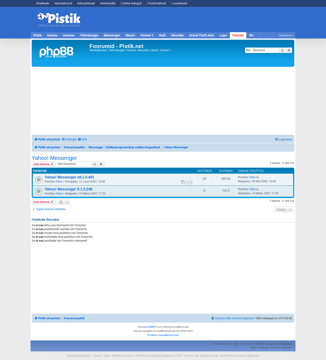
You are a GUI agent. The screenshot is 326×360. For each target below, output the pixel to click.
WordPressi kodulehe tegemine (154, 355)
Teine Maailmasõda (79, 355)
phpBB (149, 327)
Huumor (68, 35)
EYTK (178, 355)
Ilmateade (42, 3)
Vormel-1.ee (191, 355)
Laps (223, 35)
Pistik (37, 35)
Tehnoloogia (89, 35)
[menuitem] (82, 139)
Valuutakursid (63, 3)
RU (251, 35)
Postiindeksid (156, 3)
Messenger (112, 35)
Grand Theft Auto (201, 35)
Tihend (97, 355)
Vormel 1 (147, 35)
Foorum (238, 35)
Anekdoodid (107, 3)
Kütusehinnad (86, 3)
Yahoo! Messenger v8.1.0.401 (69, 177)
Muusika (177, 35)
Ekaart (130, 35)
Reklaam (287, 347)
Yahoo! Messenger (54, 158)
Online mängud (130, 3)
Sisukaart (286, 35)
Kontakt (275, 347)
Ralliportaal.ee (209, 355)
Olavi (59, 181)
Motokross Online (122, 355)
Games (52, 35)
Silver (106, 355)
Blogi (253, 347)
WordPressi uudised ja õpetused (239, 355)
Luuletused (179, 3)
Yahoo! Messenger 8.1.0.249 (68, 189)
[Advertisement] (189, 20)
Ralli (162, 35)
